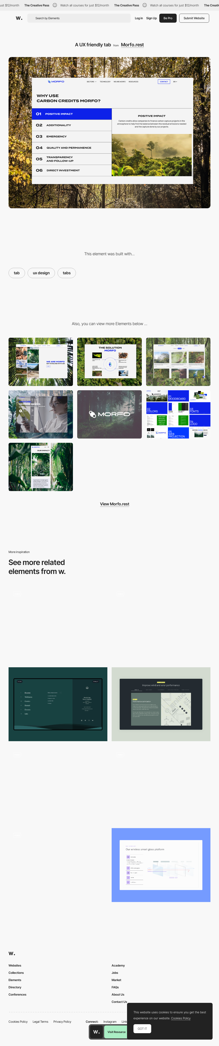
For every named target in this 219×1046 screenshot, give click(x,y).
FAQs (115, 987)
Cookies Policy (18, 1021)
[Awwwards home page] (96, 1031)
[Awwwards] (19, 18)
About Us (118, 994)
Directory (15, 987)
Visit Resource (117, 1032)
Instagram (110, 1021)
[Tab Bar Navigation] (58, 785)
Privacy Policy (62, 1021)
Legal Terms (40, 1021)
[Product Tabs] (58, 865)
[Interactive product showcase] (161, 624)
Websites (15, 965)
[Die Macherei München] (58, 624)
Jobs (115, 972)
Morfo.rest (132, 44)
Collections (16, 972)
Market (116, 980)
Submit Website (194, 18)
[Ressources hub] (178, 362)
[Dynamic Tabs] (161, 704)
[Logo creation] (109, 414)
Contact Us (119, 1001)
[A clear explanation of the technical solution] (109, 362)
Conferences (17, 994)
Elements (15, 980)
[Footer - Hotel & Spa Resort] (58, 704)
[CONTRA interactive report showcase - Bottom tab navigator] (161, 783)
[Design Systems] (178, 414)
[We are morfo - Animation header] (41, 362)
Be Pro (168, 18)
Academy (118, 965)
